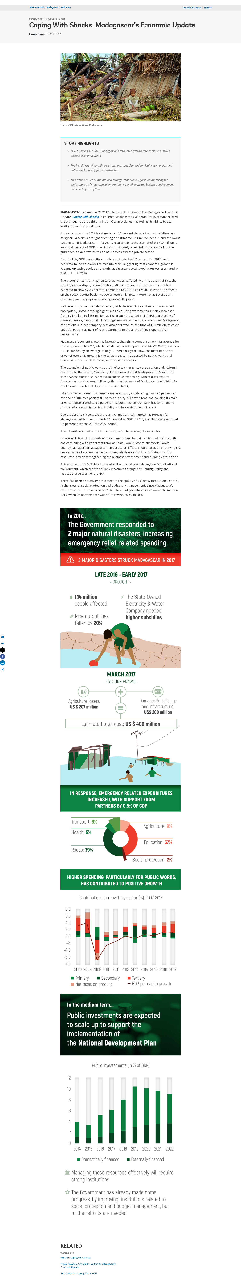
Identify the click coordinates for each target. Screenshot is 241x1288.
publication (66, 7)
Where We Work (37, 7)
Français (208, 7)
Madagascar (52, 7)
